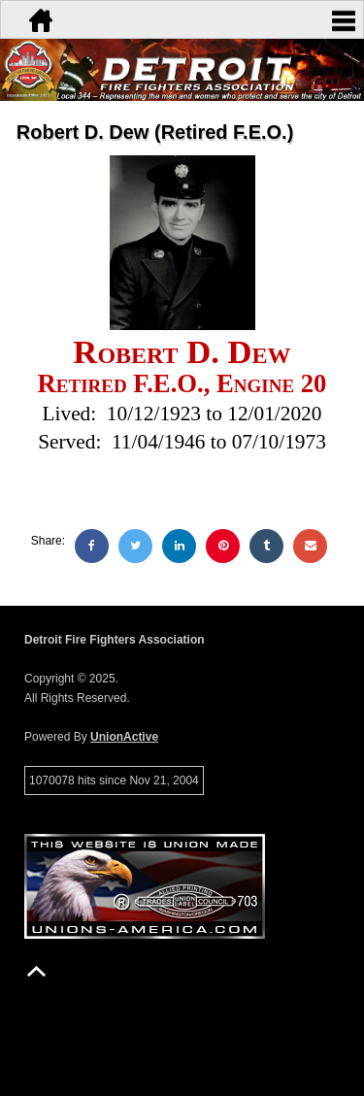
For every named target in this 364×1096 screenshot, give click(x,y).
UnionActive (124, 737)
